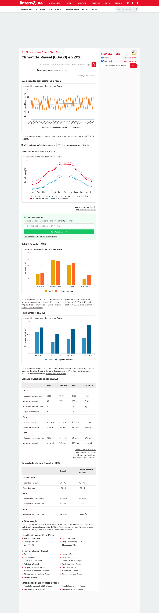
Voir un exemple (131, 58)
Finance (96, 3)
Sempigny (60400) (69, 538)
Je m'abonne (57, 232)
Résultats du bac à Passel (34, 589)
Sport (69, 3)
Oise (52, 52)
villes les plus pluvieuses (56, 374)
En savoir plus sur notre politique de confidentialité (40, 237)
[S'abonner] (119, 65)
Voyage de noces (72, 9)
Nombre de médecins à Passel (37, 571)
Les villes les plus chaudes (86, 207)
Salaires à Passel (30, 577)
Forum (85, 9)
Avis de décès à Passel (33, 557)
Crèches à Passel (69, 567)
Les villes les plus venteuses (85, 458)
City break (40, 9)
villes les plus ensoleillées (32, 308)
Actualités (54, 3)
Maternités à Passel (70, 571)
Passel (58, 52)
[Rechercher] (127, 9)
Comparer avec (73, 145)
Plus (119, 3)
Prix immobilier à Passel (72, 574)
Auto (107, 3)
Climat (95, 9)
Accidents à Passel (69, 557)
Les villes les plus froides (86, 210)
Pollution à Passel (31, 564)
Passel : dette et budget (71, 561)
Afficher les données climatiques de (38, 145)
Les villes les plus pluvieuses (84, 455)
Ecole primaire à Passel (71, 564)
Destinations (26, 9)
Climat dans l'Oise (69, 545)
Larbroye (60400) (31, 542)
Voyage (105, 58)
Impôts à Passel (68, 554)
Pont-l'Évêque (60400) (33, 538)
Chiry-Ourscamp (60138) (72, 542)
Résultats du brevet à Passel (73, 586)
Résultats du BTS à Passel (72, 589)
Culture (82, 3)
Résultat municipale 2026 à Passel (38, 586)
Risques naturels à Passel (34, 567)
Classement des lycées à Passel (37, 574)
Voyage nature (54, 9)
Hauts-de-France (41, 52)
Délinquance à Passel (33, 561)
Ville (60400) (29, 545)
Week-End (106, 61)
